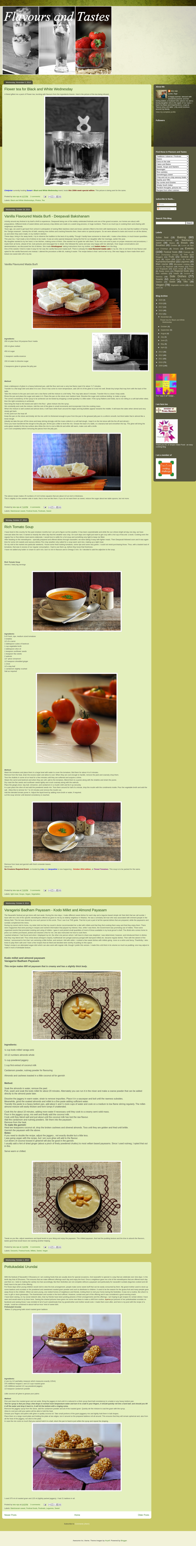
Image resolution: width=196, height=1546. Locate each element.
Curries (183, 245)
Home (77, 1515)
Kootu (188, 259)
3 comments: (35, 890)
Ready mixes (164, 271)
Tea (43, 200)
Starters (159, 282)
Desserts (14, 1251)
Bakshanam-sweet (18, 511)
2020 (161, 300)
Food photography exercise (167, 255)
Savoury (159, 277)
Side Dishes (178, 276)
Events (189, 248)
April (163, 347)
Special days (186, 279)
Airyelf (107, 1541)
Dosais (176, 249)
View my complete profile (166, 112)
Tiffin (185, 282)
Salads (176, 273)
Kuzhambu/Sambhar (165, 261)
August (164, 333)
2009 (161, 366)
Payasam (169, 267)
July (162, 337)
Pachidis (159, 266)
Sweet (48, 511)
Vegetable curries (178, 285)
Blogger (124, 1541)
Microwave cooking (182, 264)
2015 (161, 310)
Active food (162, 237)
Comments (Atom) (82, 1524)
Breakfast (160, 245)
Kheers (178, 259)
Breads (184, 243)
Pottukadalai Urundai (20, 1267)
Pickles (181, 267)
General (184, 257)
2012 (161, 355)
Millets (33, 1251)
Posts (160, 205)
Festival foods (31, 511)
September (165, 330)
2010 (161, 362)
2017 (161, 307)
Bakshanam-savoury (164, 240)
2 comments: (35, 196)
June (163, 340)
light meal (14, 894)
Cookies (174, 245)
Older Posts (143, 1515)
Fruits (171, 257)
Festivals (41, 511)
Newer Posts (10, 1515)
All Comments (164, 209)
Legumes (50, 1508)
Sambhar (187, 273)
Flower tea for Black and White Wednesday (38, 89)
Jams (158, 259)
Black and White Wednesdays (22, 200)
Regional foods (181, 271)
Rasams (190, 269)
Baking (181, 237)
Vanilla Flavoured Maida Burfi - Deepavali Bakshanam (47, 216)
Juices (167, 259)
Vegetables (35, 894)
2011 (161, 359)
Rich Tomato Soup (18, 527)
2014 (161, 314)
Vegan (27, 894)
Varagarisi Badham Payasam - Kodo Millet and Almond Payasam (55, 910)
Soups (21, 894)
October (164, 326)
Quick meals (178, 269)
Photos (38, 200)
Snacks (159, 279)
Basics (172, 243)
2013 (161, 352)
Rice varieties (161, 273)
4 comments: (35, 507)
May (163, 344)
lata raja (174, 91)
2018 (161, 303)
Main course (162, 264)
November (165, 317)
